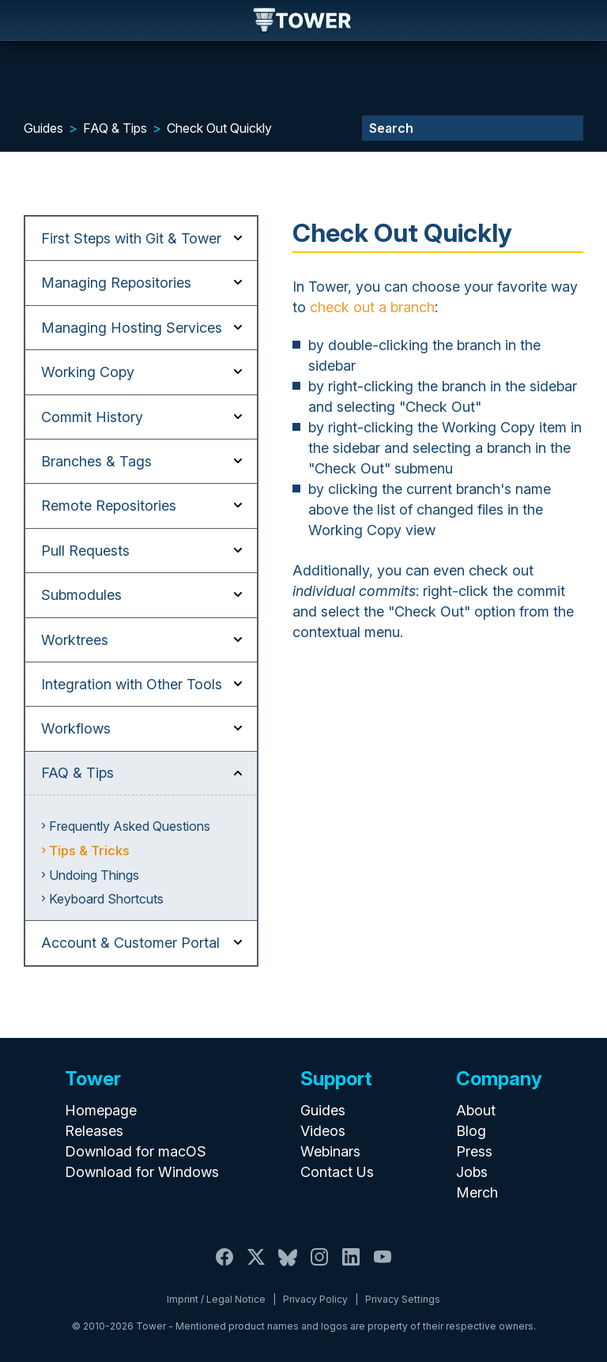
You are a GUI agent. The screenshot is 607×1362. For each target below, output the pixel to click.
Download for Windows (142, 1172)
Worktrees (74, 640)
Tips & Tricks (89, 850)
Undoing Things (94, 875)
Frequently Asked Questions (129, 826)
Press (474, 1151)
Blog (471, 1130)
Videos (322, 1130)
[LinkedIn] (351, 1266)
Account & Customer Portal (130, 942)
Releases (94, 1130)
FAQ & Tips (115, 128)
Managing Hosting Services (131, 327)
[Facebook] (224, 1266)
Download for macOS (135, 1151)
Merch (477, 1192)
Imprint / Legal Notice (216, 1299)
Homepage (101, 1110)
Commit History (92, 417)
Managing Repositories (116, 282)
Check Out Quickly (219, 128)
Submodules (81, 595)
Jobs (472, 1172)
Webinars (330, 1151)
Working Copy (87, 372)
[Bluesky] (287, 1266)
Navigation (25, 20)
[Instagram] (319, 1266)
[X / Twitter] (256, 1266)
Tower (303, 21)
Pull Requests (85, 550)
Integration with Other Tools (131, 684)
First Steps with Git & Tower (131, 238)
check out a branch (372, 307)
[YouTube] (382, 1266)
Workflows (76, 728)
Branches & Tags (96, 461)
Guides (43, 128)
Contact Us (337, 1172)
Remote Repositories (108, 505)
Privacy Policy (315, 1299)
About (476, 1110)
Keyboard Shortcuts (106, 899)
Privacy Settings (402, 1299)
